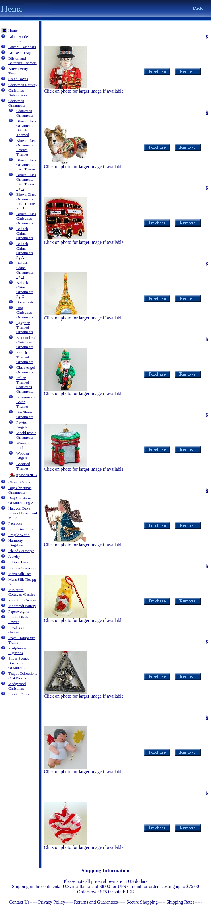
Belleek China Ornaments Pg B (24, 270)
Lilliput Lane (18, 562)
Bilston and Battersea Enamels (22, 60)
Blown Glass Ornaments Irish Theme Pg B (26, 201)
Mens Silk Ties (19, 574)
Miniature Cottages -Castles (21, 592)
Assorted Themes (23, 466)
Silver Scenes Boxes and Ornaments (18, 663)
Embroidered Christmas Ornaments (26, 342)
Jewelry (14, 556)
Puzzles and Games (17, 629)
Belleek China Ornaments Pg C (24, 289)
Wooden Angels (22, 455)
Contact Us (19, 902)
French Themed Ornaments (24, 357)
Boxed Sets (25, 302)
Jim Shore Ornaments (24, 414)
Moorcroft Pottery (22, 606)
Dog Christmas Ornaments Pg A (21, 500)
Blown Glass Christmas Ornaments (26, 218)
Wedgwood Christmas (17, 686)
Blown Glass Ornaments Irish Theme (26, 164)
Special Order (19, 694)
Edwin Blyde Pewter (18, 619)
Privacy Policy (51, 902)
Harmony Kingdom (15, 542)
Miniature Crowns (22, 600)
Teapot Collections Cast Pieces (22, 675)
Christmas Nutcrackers (17, 92)
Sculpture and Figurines (19, 650)
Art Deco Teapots (21, 52)
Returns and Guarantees (96, 902)
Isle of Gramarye (21, 551)
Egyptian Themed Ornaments (24, 327)
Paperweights (18, 611)
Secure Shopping (142, 902)
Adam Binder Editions (18, 38)
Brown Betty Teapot (18, 70)
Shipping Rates (180, 902)
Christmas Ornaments (16, 103)
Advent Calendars (22, 47)
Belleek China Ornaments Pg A (24, 250)
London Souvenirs (22, 568)
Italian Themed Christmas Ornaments (24, 385)
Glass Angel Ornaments (25, 369)
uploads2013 (26, 475)
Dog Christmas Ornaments (24, 312)
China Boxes (18, 79)
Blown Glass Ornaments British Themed (26, 128)
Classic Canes (19, 482)
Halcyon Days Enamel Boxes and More (22, 513)
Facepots (15, 523)
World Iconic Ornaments (26, 435)
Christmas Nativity (22, 85)
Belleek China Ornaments (24, 233)
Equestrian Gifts (20, 529)
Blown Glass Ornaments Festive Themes (26, 147)
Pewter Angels (21, 424)
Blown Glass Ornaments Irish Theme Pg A (26, 182)
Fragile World (19, 535)
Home (13, 30)
